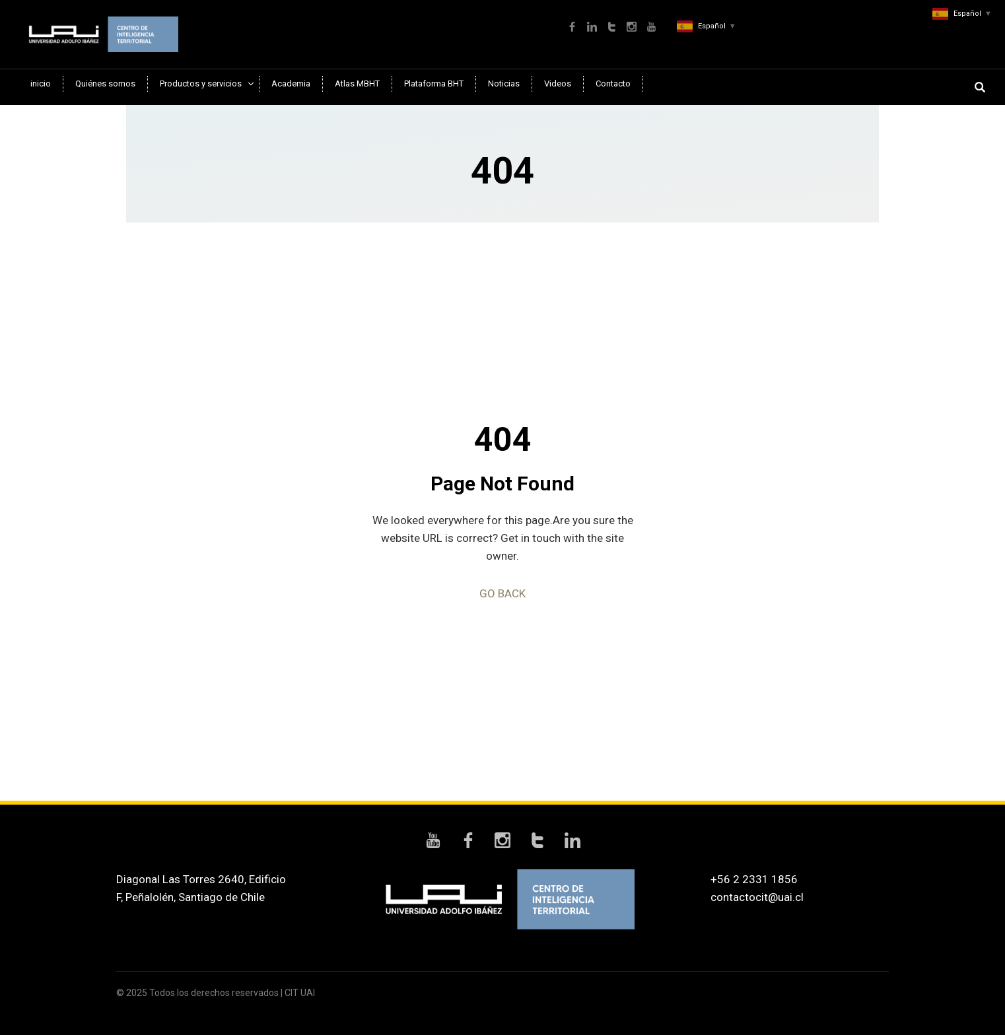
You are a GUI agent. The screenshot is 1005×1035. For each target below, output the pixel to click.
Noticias (504, 83)
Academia (290, 83)
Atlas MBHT (357, 83)
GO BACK (502, 593)
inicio (40, 83)
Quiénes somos (105, 83)
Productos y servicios (201, 83)
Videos (557, 83)
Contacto (613, 83)
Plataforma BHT (434, 83)
